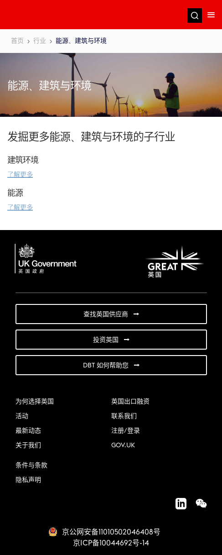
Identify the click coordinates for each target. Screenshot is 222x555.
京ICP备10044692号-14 (111, 543)
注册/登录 (125, 431)
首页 (17, 41)
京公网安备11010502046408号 (111, 532)
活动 (21, 416)
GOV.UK (123, 445)
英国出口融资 (130, 401)
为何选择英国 (34, 401)
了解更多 (20, 175)
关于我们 (28, 445)
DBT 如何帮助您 (106, 365)
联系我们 (124, 416)
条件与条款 (31, 465)
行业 (39, 41)
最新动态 (28, 431)
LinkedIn (176, 503)
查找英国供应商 (105, 314)
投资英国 (106, 340)
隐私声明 (28, 480)
